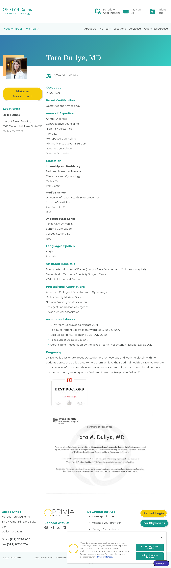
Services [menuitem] (134, 28)
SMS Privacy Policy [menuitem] (43, 558)
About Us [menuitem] (90, 28)
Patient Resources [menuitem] (154, 28)
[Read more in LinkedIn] (65, 527)
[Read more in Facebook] (46, 527)
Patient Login (153, 513)
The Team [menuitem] (104, 28)
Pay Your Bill (136, 11)
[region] (116, 547)
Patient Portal (161, 11)
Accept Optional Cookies (150, 547)
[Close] (161, 537)
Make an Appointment (23, 94)
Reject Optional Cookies (149, 556)
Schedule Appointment (111, 11)
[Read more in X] (59, 527)
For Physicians (154, 523)
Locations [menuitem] (120, 28)
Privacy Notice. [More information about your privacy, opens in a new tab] (105, 557)
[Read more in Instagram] (53, 527)
